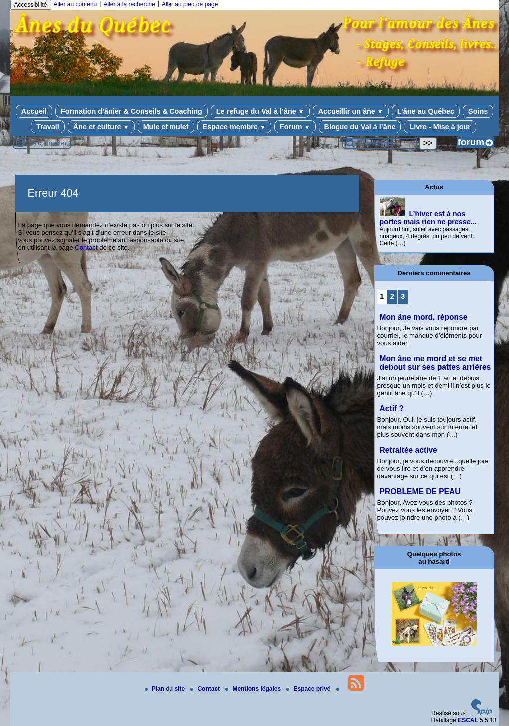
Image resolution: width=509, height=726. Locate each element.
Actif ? (392, 408)
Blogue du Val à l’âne (360, 127)
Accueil (34, 111)
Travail (47, 127)
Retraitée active (408, 450)
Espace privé (309, 688)
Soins (478, 111)
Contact (86, 247)
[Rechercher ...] (379, 143)
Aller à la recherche (129, 4)
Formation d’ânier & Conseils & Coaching (131, 111)
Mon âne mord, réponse (424, 317)
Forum (295, 127)
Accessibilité (30, 4)
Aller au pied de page (190, 4)
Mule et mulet (166, 127)
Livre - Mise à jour (439, 127)
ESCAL (468, 720)
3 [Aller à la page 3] (403, 296)
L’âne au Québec (425, 111)
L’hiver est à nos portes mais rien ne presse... (428, 218)
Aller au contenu (75, 4)
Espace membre (234, 127)
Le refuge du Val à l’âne (260, 111)
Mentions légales (253, 688)
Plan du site (166, 688)
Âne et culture (101, 127)
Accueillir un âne (350, 111)
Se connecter (47, 143)
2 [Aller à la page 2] (392, 296)
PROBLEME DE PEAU (420, 491)
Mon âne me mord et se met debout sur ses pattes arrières (435, 362)
